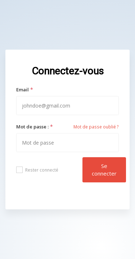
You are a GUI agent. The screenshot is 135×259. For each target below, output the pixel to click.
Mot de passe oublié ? (96, 127)
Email (22, 89)
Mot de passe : (32, 126)
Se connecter (104, 169)
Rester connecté (37, 170)
